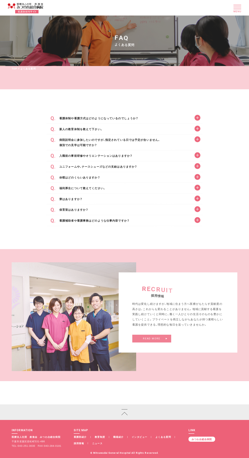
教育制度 (100, 437)
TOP (14, 68)
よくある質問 (163, 437)
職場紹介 (118, 437)
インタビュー (139, 437)
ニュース (97, 443)
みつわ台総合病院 (202, 439)
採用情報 (79, 443)
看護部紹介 (80, 437)
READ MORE (151, 341)
